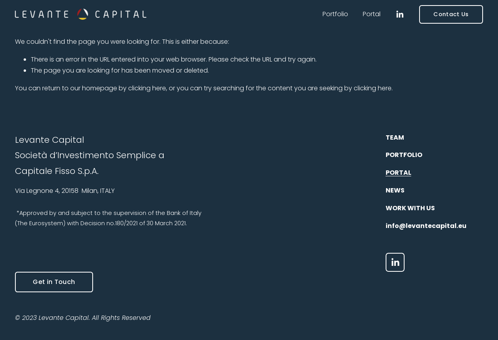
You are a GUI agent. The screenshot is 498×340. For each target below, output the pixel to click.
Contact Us (450, 14)
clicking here (147, 88)
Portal (371, 14)
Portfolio (335, 14)
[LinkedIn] (400, 14)
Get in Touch (54, 281)
